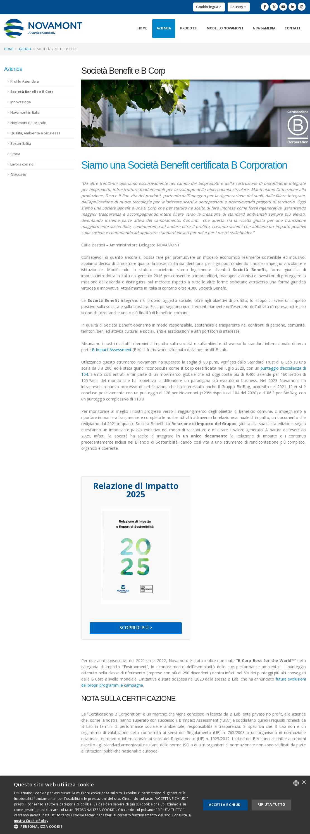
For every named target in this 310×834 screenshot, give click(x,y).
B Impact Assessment (112, 349)
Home (142, 28)
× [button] (304, 783)
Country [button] (238, 6)
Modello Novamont (225, 28)
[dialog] (155, 805)
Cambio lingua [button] (208, 6)
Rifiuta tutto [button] (271, 804)
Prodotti (188, 28)
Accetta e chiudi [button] (225, 804)
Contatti (293, 28)
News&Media (264, 28)
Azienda (164, 28)
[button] (104, 827)
